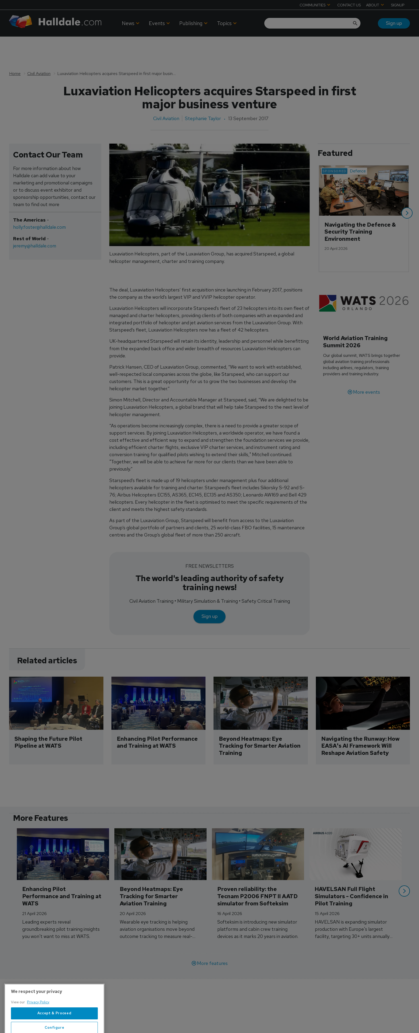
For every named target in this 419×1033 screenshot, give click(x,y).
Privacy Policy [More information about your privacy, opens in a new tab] (38, 1019)
